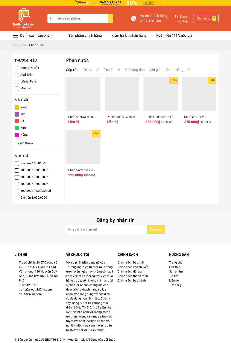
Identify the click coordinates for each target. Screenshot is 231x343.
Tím (22, 113)
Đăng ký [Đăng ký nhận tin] (156, 229)
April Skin (26, 74)
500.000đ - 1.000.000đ (35, 190)
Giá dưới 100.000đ (32, 162)
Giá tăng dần (135, 69)
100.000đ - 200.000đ (34, 169)
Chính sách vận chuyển (133, 266)
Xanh (23, 127)
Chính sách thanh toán (133, 275)
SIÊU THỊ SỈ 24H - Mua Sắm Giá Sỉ (66, 339)
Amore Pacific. (30, 67)
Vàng (23, 106)
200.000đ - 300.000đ (34, 176)
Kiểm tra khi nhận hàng (129, 35)
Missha (25, 87)
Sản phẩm (176, 271)
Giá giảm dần (160, 69)
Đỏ (22, 120)
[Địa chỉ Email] (115, 229)
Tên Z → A (112, 69)
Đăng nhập (181, 20)
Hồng (24, 134)
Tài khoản (182, 16)
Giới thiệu (175, 266)
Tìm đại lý (175, 284)
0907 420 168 (150, 20)
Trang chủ (175, 262)
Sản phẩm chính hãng (85, 35)
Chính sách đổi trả (130, 271)
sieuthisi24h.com (30, 293)
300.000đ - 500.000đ (34, 183)
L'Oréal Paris (28, 80)
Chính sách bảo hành (132, 280)
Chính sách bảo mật (131, 262)
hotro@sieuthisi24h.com (35, 289)
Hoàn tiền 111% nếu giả (174, 35)
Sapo (111, 339)
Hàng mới (182, 69)
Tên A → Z (91, 69)
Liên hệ (174, 280)
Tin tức (173, 275)
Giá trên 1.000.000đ (33, 197)
